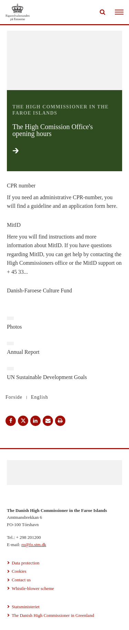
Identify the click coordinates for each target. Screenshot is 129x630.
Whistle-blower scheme (33, 588)
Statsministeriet (26, 606)
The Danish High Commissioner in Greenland (53, 615)
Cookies (19, 571)
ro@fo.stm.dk (33, 544)
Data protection (26, 562)
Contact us (21, 579)
